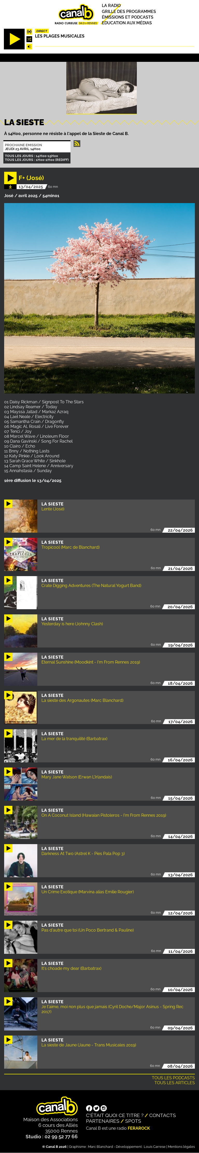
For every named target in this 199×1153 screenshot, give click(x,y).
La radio (111, 5)
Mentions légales (181, 1147)
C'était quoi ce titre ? (115, 1115)
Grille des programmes (129, 11)
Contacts (162, 1115)
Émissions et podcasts (127, 17)
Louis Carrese (155, 1147)
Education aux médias (127, 22)
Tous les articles (174, 1082)
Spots (133, 1121)
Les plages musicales (59, 36)
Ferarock (139, 1128)
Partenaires (102, 1121)
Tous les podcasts (173, 1077)
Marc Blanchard (100, 1147)
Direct (41, 31)
